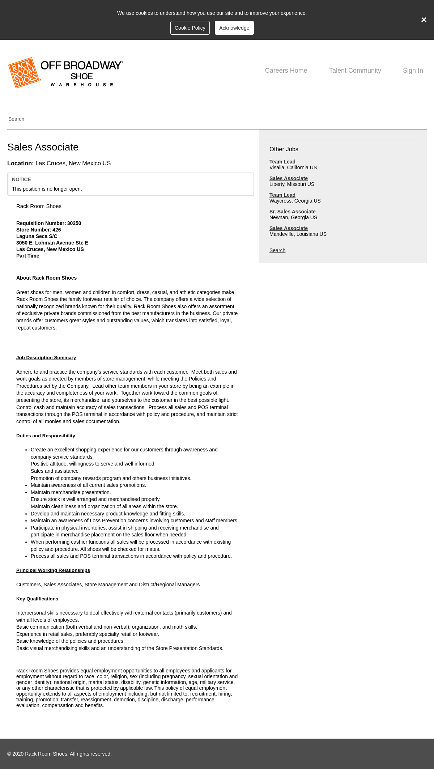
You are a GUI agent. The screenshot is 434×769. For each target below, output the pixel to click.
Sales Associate (288, 178)
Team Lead (282, 162)
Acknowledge (234, 28)
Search (16, 119)
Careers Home (286, 70)
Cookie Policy (190, 28)
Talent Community (355, 70)
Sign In (413, 70)
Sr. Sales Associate (292, 211)
